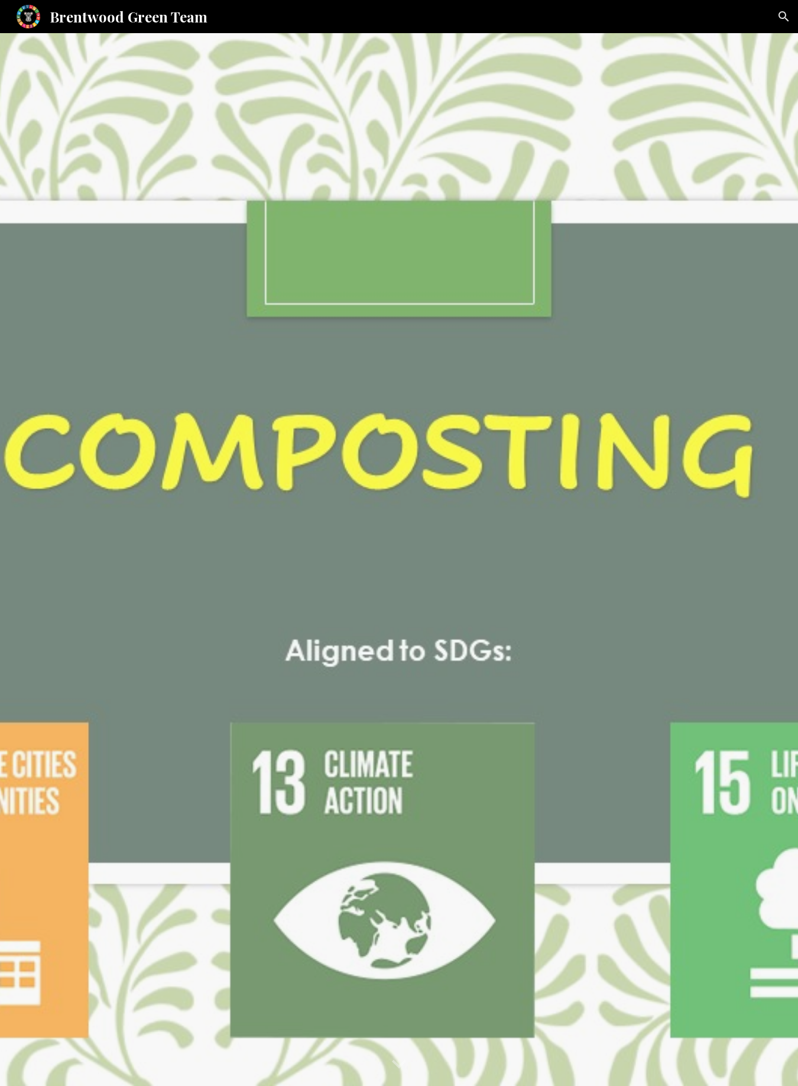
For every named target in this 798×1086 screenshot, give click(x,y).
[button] (784, 16)
